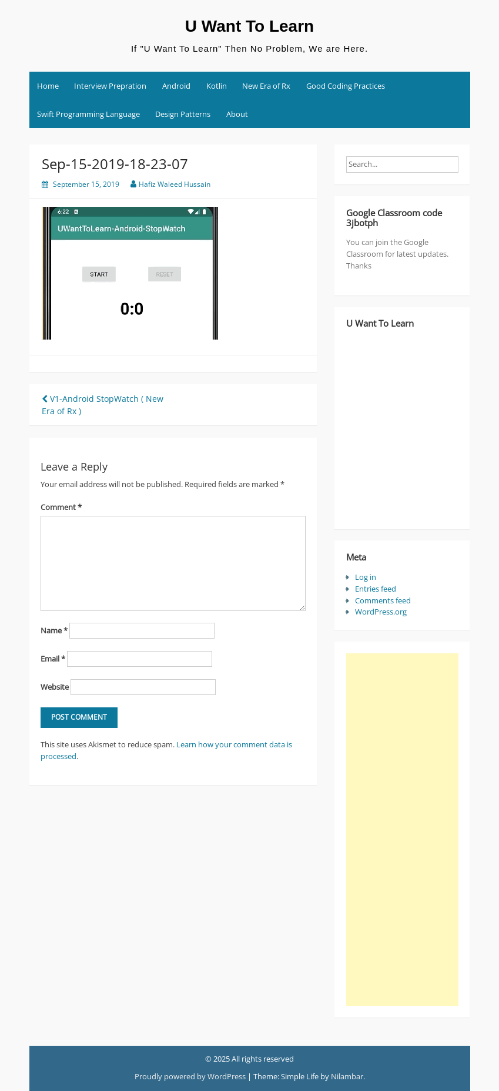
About (237, 114)
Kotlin (216, 85)
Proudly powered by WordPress (190, 1076)
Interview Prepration (110, 85)
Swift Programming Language (88, 114)
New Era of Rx (266, 85)
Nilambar (347, 1076)
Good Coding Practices (345, 85)
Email (53, 658)
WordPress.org (381, 611)
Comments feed (383, 600)
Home (48, 85)
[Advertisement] (402, 829)
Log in (365, 577)
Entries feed (375, 588)
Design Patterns (182, 114)
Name (54, 630)
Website (55, 687)
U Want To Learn (249, 26)
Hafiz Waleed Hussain (174, 184)
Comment (61, 507)
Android (176, 85)
